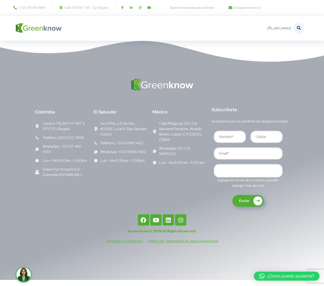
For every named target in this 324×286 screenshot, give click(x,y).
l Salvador (105, 118)
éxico (159, 118)
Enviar (250, 206)
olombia (45, 118)
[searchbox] (218, 177)
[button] (287, 276)
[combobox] (248, 177)
